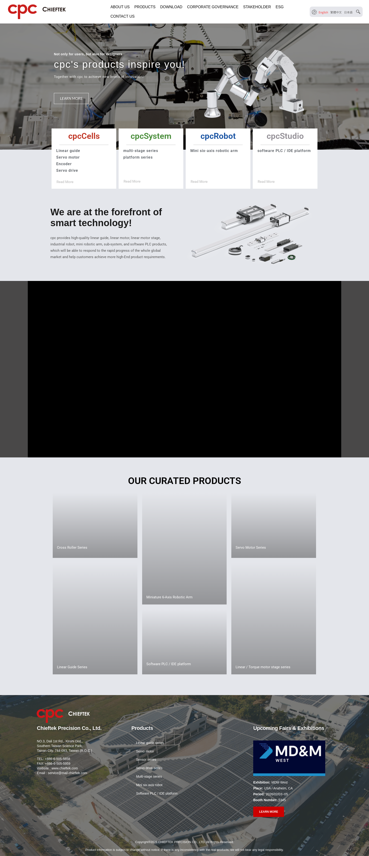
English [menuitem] (323, 12)
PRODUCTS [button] (145, 7)
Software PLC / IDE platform (156, 794)
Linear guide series (150, 743)
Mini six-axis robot (149, 785)
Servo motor (145, 751)
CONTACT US (122, 16)
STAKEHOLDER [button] (257, 7)
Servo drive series (149, 768)
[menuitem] (323, 12)
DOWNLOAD (171, 7)
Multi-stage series (149, 777)
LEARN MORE (71, 98)
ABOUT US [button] (120, 7)
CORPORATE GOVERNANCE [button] (212, 7)
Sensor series (146, 760)
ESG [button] (280, 7)
